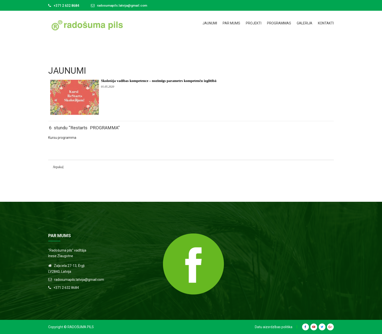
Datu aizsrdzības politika (273, 327)
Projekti (253, 23)
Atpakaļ (58, 167)
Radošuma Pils (80, 327)
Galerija (304, 23)
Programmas (279, 23)
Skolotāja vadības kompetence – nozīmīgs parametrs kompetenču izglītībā (158, 81)
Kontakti (326, 23)
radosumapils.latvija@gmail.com (124, 5)
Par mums (231, 23)
